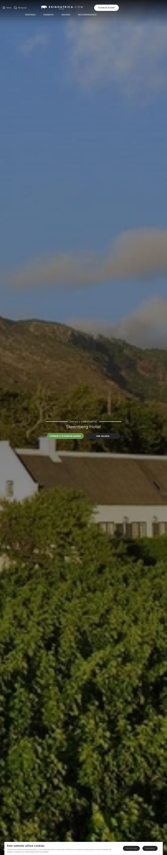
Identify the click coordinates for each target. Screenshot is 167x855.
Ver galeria (103, 436)
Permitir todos (131, 848)
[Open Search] (20, 7)
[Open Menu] (7, 7)
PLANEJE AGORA (152, 8)
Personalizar (150, 848)
